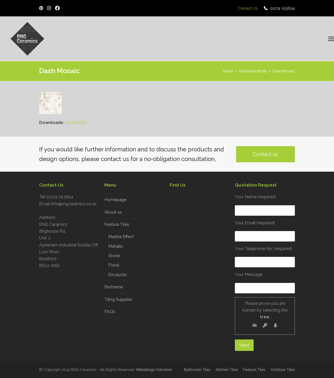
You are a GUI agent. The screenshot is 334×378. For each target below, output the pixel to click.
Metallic (115, 246)
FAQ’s (109, 311)
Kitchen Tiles (227, 369)
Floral (113, 265)
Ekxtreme (113, 286)
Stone (114, 255)
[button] (331, 39)
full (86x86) (76, 122)
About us (113, 212)
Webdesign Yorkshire (154, 369)
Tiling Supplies (118, 299)
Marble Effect (121, 236)
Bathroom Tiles (197, 369)
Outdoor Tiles (283, 369)
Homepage (115, 199)
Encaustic (117, 274)
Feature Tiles (116, 224)
